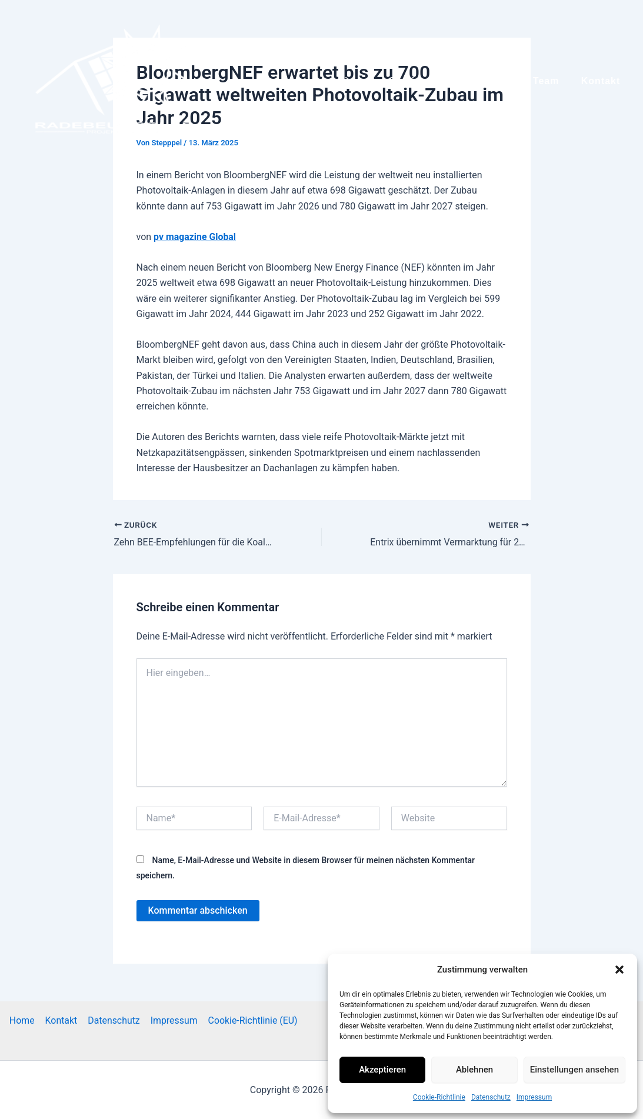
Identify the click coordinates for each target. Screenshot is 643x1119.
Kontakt (61, 1019)
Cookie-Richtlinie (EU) (251, 1019)
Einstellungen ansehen (574, 1069)
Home (23, 1019)
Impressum (534, 1097)
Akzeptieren (382, 1069)
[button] (619, 969)
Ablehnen (474, 1069)
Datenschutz (491, 1097)
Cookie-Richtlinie (439, 1097)
